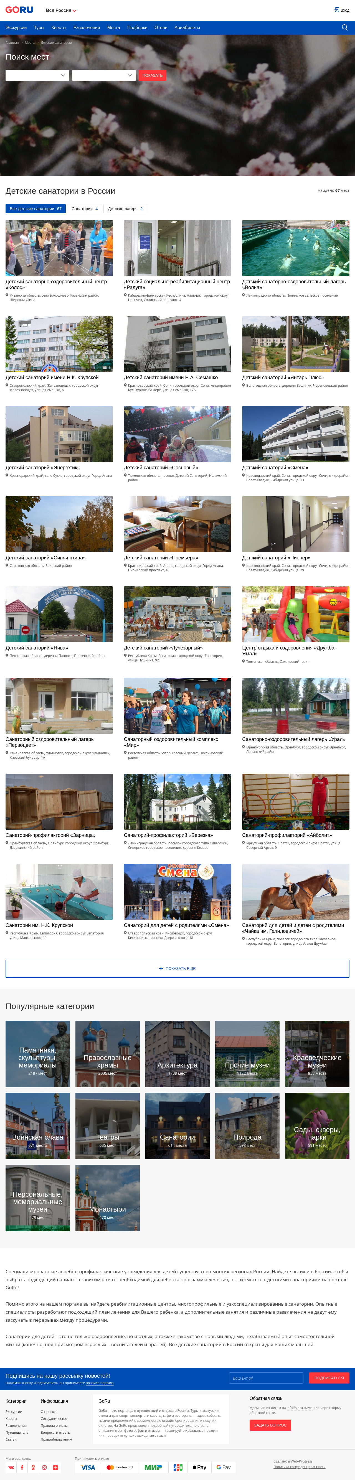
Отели (160, 27)
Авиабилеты (187, 27)
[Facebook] (22, 1467)
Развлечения (86, 27)
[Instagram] (44, 1467)
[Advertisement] (177, 122)
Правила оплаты (54, 1425)
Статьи (11, 1439)
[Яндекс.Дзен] (55, 1467)
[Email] (266, 1378)
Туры (39, 27)
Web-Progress (302, 1461)
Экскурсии (16, 27)
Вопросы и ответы (55, 1432)
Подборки (137, 27)
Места (113, 27)
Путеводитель (17, 1432)
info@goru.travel (300, 1407)
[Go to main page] (19, 10)
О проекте (49, 1411)
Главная (12, 42)
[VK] (11, 1467)
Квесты (59, 27)
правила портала (99, 1382)
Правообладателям (56, 1439)
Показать (153, 75)
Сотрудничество (54, 1418)
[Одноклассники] (33, 1467)
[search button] (344, 28)
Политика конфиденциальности (299, 1466)
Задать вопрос (270, 1425)
